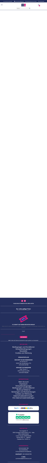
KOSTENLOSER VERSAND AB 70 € (21, 1)
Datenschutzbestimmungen (21, 341)
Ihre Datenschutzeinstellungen (23, 399)
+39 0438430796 (26, 455)
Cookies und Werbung (23, 354)
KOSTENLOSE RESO (43, 1)
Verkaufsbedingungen (23, 350)
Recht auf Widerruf (23, 391)
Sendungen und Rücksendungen (23, 393)
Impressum (23, 385)
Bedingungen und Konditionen (23, 348)
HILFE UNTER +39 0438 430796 (9, 1)
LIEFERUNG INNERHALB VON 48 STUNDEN (33, 1)
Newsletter (23, 352)
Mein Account (24, 383)
